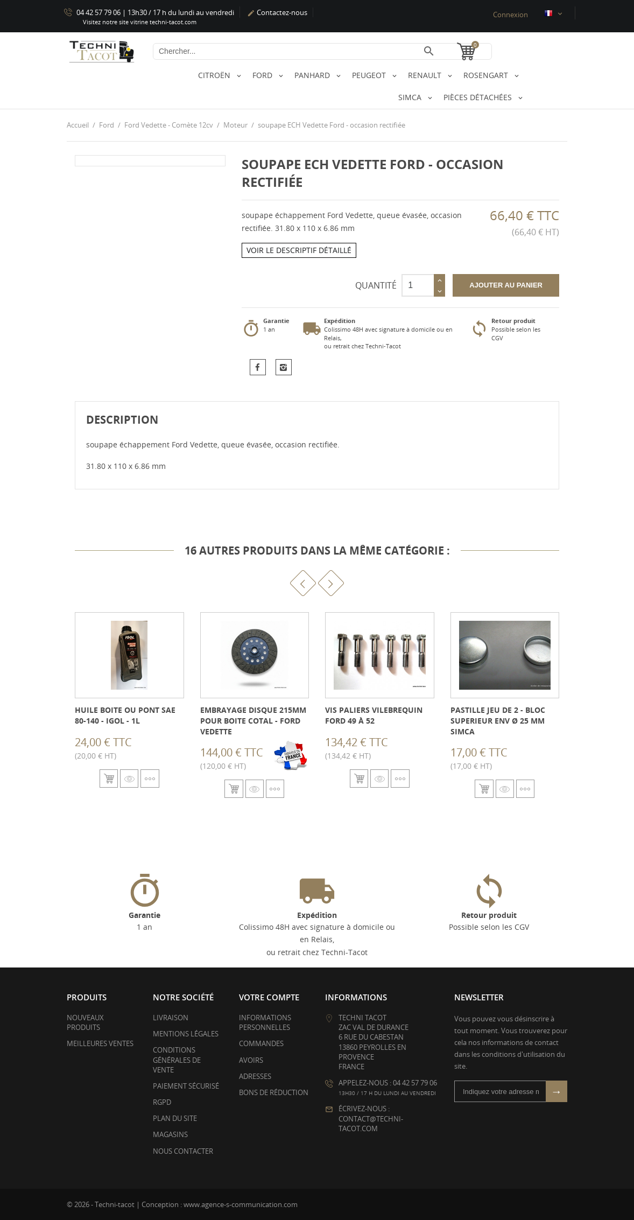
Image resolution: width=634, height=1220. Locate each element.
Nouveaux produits (85, 1022)
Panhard (313, 75)
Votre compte (269, 996)
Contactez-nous (277, 12)
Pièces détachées (478, 97)
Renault (425, 75)
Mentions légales (186, 1034)
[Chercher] (322, 51)
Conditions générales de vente (177, 1059)
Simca (411, 97)
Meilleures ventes (100, 1043)
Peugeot (370, 75)
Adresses (255, 1076)
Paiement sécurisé (186, 1085)
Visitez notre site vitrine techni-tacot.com (139, 22)
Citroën (215, 75)
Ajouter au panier (506, 285)
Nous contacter (183, 1150)
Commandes (261, 1043)
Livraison (170, 1017)
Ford (263, 75)
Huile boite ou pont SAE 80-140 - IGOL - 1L (125, 715)
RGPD (162, 1102)
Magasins (170, 1134)
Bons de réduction (273, 1092)
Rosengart (486, 75)
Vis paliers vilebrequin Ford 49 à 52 (373, 715)
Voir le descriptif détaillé (298, 250)
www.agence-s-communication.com (241, 1204)
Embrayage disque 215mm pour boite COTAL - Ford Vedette (253, 720)
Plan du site (175, 1118)
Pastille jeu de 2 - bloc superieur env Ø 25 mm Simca (497, 720)
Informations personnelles (265, 1022)
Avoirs (251, 1059)
